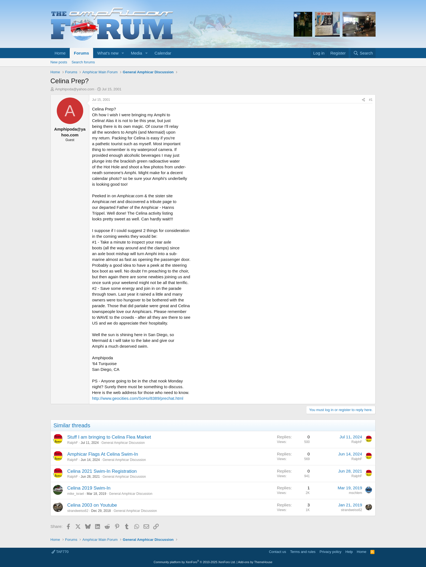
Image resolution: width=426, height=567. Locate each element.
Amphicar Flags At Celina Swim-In (102, 454)
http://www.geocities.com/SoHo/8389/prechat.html (137, 398)
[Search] (363, 53)
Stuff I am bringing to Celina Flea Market (109, 437)
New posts (58, 62)
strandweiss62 (77, 511)
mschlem (355, 493)
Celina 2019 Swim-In (88, 488)
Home (60, 53)
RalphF (72, 443)
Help (349, 552)
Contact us (277, 552)
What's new (107, 53)
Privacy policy (330, 552)
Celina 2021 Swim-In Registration (102, 471)
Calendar (163, 53)
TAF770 (60, 552)
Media (136, 53)
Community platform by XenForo (195, 562)
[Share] (363, 100)
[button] (123, 53)
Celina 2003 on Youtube (92, 505)
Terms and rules (303, 552)
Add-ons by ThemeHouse (255, 562)
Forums (81, 53)
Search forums (83, 62)
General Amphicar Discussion (123, 443)
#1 (371, 100)
